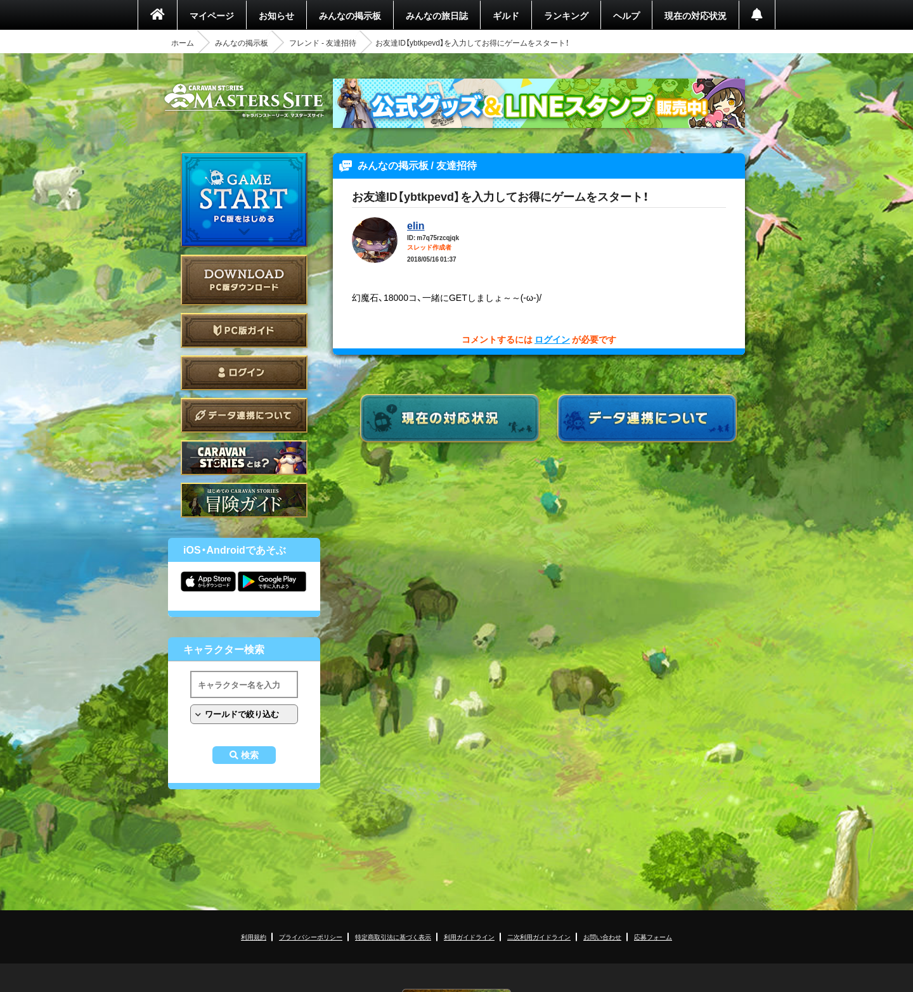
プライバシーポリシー (310, 936)
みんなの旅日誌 (437, 15)
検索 (250, 755)
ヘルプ (626, 15)
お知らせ (276, 15)
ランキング (566, 15)
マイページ (212, 15)
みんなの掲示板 (350, 15)
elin (416, 224)
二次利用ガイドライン (539, 936)
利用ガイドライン (469, 936)
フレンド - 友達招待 (322, 42)
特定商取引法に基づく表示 (393, 936)
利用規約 (253, 936)
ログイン (244, 372)
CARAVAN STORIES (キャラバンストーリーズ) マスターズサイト (244, 101)
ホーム (182, 42)
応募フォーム (653, 936)
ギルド (506, 15)
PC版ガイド (244, 330)
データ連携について (244, 415)
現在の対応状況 (695, 15)
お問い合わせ (602, 936)
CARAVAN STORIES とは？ (244, 457)
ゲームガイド (244, 500)
